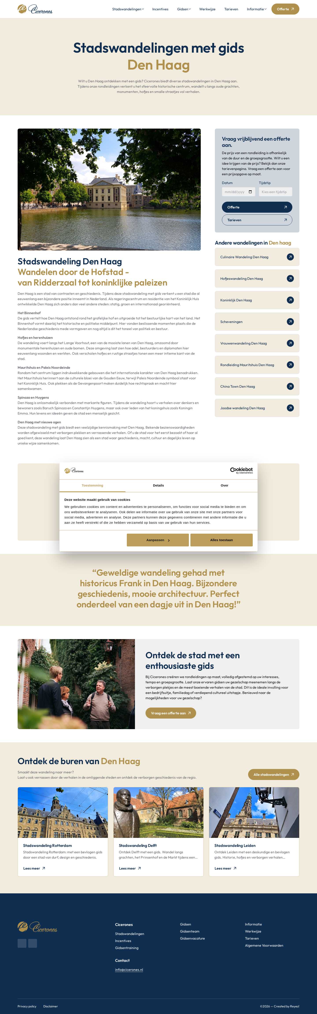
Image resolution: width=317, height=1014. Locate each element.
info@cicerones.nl (129, 969)
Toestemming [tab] (92, 485)
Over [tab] (225, 485)
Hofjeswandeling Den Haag (257, 278)
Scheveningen (257, 321)
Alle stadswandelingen (271, 774)
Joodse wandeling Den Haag (257, 407)
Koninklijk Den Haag (257, 300)
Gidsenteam (189, 931)
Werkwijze (207, 9)
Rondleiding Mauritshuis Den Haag (257, 364)
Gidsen (182, 9)
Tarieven (231, 9)
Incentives (160, 9)
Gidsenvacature (192, 938)
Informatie (255, 9)
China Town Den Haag (257, 386)
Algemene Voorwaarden (264, 945)
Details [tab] (158, 485)
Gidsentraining (126, 948)
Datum (227, 183)
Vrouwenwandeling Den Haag (257, 343)
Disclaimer (50, 1006)
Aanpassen (158, 540)
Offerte (283, 9)
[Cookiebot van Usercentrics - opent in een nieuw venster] (233, 470)
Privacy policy (27, 1006)
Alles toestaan (221, 540)
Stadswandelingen (126, 9)
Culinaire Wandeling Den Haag (257, 256)
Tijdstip (265, 183)
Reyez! (294, 1006)
